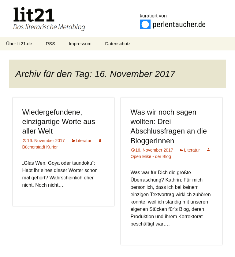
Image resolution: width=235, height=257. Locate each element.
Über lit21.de (19, 43)
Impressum (80, 43)
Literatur (83, 140)
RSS (50, 43)
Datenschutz (117, 43)
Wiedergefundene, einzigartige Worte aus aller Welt (58, 121)
